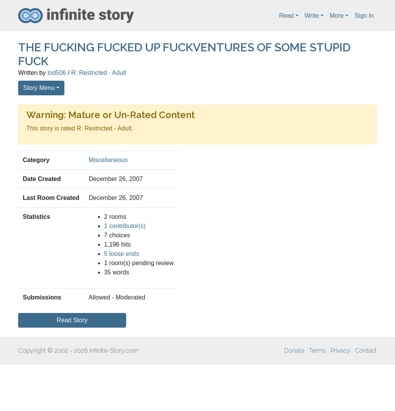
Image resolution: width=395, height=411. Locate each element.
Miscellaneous (108, 160)
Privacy (340, 350)
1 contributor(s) (125, 226)
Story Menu (39, 88)
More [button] (337, 15)
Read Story (72, 320)
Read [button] (286, 15)
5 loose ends (121, 253)
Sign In (364, 15)
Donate (294, 350)
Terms (317, 350)
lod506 (56, 72)
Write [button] (312, 15)
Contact (366, 350)
